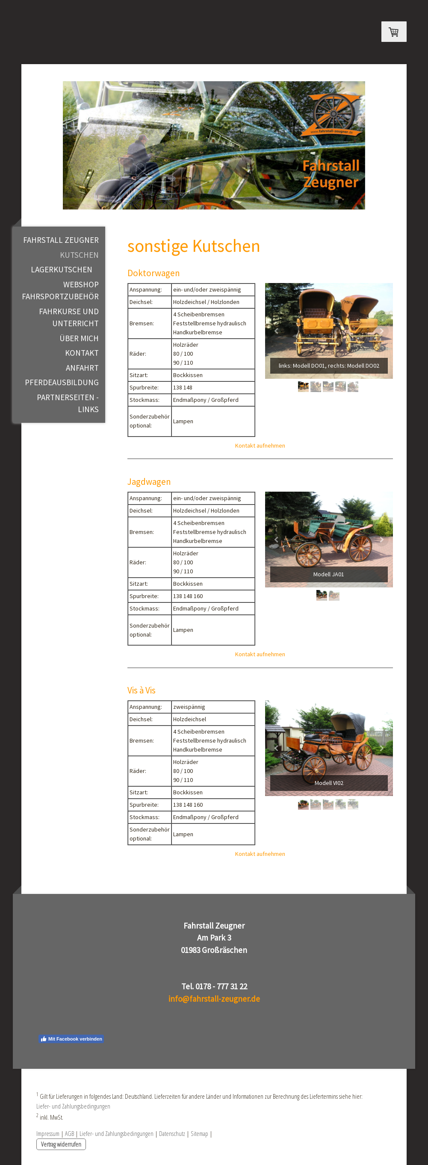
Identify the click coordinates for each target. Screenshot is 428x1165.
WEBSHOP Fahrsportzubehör (60, 290)
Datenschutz (172, 1133)
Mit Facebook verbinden (71, 1038)
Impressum (47, 1133)
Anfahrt (82, 368)
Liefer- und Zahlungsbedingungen (73, 1106)
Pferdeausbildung (62, 382)
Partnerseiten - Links (68, 403)
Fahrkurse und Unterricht (69, 317)
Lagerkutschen (61, 269)
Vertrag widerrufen (61, 1144)
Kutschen (79, 255)
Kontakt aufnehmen (260, 445)
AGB (69, 1133)
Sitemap (199, 1133)
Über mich (79, 338)
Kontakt (82, 353)
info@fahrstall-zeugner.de (214, 999)
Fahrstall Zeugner (61, 240)
